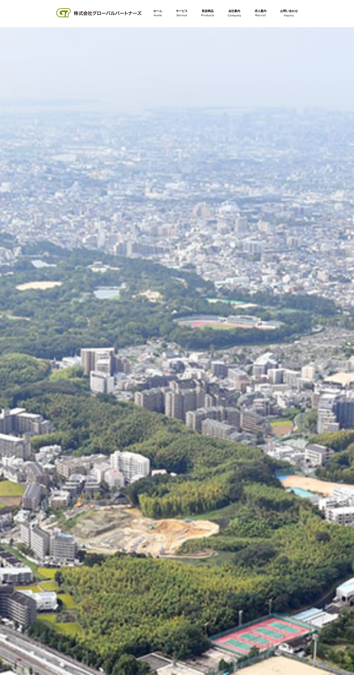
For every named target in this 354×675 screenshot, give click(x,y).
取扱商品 (207, 13)
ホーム (157, 13)
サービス (182, 13)
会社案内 (234, 13)
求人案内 (260, 13)
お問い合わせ (289, 13)
